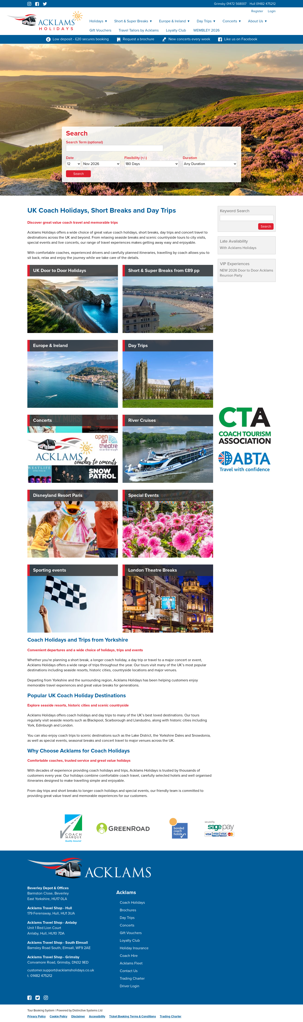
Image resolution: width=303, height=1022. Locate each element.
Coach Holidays (132, 902)
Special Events (143, 495)
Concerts (232, 21)
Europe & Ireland (174, 21)
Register (257, 11)
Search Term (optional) (84, 142)
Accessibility (97, 1016)
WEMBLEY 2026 (206, 30)
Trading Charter (132, 978)
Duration (190, 158)
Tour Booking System (40, 1010)
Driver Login (129, 986)
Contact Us (128, 971)
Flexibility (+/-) (135, 158)
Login (272, 11)
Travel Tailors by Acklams (139, 30)
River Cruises (142, 420)
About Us (257, 21)
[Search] (114, 148)
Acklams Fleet (131, 963)
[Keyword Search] (247, 218)
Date (70, 158)
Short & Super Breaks (133, 21)
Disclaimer (78, 1016)
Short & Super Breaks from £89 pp (164, 270)
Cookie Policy (58, 1016)
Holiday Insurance (134, 948)
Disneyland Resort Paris (58, 495)
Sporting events (49, 570)
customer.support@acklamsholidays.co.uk (60, 970)
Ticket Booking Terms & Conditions (132, 1016)
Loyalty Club (176, 30)
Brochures (128, 910)
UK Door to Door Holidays (59, 270)
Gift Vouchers (100, 30)
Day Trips (206, 21)
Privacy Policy (36, 1016)
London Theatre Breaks (152, 570)
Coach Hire (129, 955)
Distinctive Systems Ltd (87, 1010)
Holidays (98, 21)
